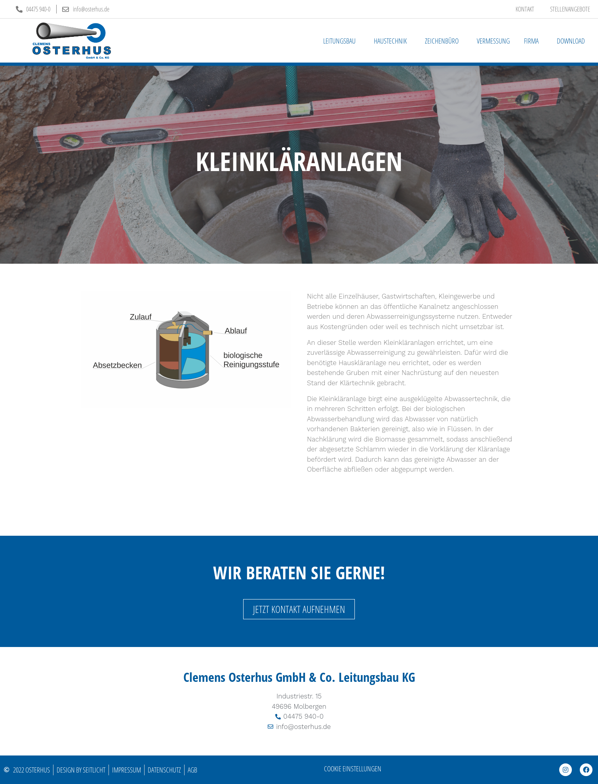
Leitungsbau (341, 41)
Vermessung (493, 41)
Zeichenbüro (444, 41)
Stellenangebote (570, 9)
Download (571, 41)
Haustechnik (392, 41)
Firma (533, 41)
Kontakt (525, 9)
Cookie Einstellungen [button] (352, 768)
